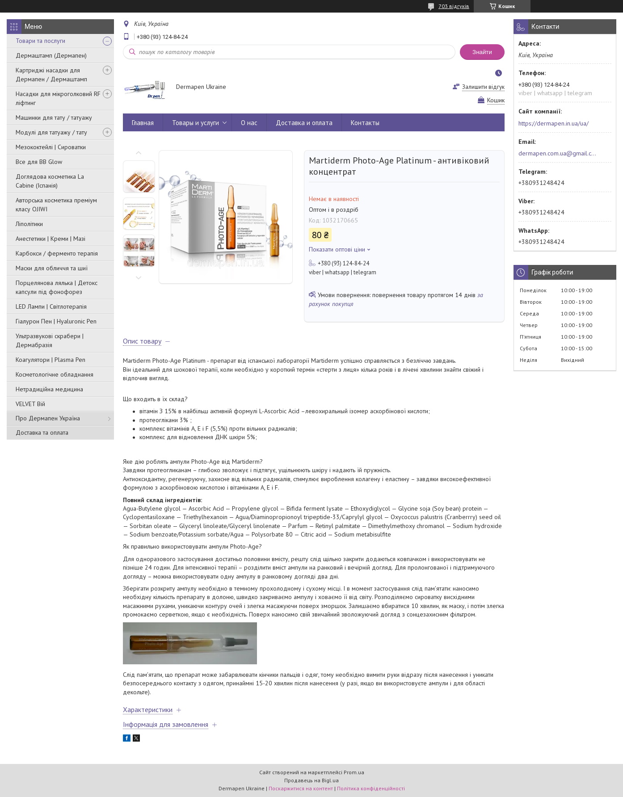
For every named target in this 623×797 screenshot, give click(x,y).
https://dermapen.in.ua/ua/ (553, 123)
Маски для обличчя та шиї (52, 268)
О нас (249, 122)
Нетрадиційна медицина (49, 389)
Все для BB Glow (39, 162)
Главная (143, 122)
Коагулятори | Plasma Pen (50, 360)
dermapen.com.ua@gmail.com (557, 153)
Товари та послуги (40, 41)
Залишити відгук (483, 87)
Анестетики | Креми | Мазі (50, 239)
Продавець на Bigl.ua (311, 780)
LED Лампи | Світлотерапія (51, 306)
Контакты (365, 122)
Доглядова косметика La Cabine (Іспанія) (50, 180)
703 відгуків (453, 6)
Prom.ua (354, 772)
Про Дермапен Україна (48, 418)
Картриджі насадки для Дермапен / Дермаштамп (51, 74)
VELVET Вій (30, 404)
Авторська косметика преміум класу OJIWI (56, 204)
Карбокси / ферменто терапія (57, 253)
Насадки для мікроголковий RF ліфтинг (58, 98)
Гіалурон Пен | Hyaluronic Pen (56, 321)
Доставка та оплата (42, 432)
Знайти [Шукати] (482, 52)
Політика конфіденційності (371, 788)
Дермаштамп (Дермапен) (51, 55)
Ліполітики (29, 224)
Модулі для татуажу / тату (51, 132)
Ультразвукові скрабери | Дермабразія (50, 340)
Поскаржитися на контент (301, 788)
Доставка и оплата (304, 122)
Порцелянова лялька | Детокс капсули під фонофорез (56, 287)
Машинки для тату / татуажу (54, 117)
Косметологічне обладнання (54, 374)
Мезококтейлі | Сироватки (51, 147)
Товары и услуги (195, 122)
